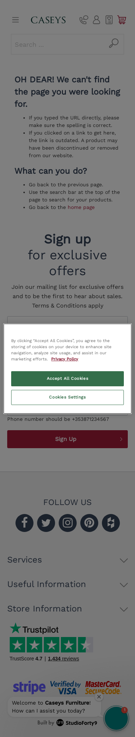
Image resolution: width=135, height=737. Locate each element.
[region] (67, 368)
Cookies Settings (67, 397)
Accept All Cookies (67, 378)
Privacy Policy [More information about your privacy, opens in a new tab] (64, 358)
